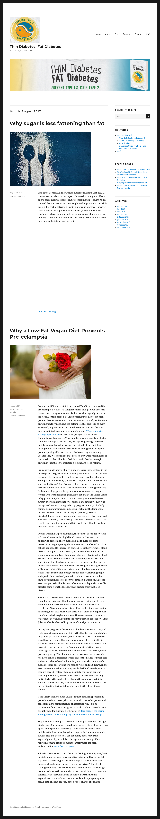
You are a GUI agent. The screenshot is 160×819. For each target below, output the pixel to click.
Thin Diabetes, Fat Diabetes (35, 46)
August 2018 (122, 206)
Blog (116, 34)
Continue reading (47, 311)
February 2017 (123, 217)
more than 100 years (64, 746)
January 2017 (122, 220)
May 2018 (121, 212)
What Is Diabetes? (124, 135)
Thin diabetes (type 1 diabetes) (132, 138)
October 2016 (122, 225)
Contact (139, 34)
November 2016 (123, 222)
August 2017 (122, 214)
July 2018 (121, 209)
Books (119, 151)
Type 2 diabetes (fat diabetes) (131, 141)
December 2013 (123, 228)
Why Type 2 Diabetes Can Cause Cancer (133, 169)
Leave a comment (17, 196)
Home (98, 34)
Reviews (127, 34)
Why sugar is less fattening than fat (57, 123)
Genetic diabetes (126, 143)
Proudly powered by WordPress (48, 807)
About (107, 34)
